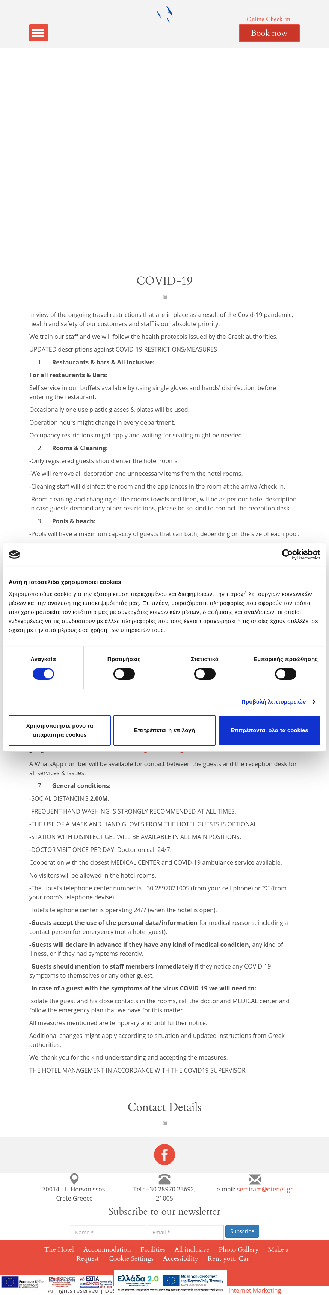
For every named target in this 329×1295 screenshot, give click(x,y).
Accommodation (107, 1249)
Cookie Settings (131, 1258)
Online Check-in (268, 19)
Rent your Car (228, 1258)
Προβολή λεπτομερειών (273, 701)
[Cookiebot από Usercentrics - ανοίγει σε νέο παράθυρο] (287, 554)
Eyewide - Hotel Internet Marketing (232, 1290)
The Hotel (59, 1249)
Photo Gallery (238, 1249)
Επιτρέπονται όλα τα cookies (269, 730)
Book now (269, 33)
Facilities (152, 1249)
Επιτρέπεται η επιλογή (164, 730)
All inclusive (192, 1249)
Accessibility (180, 1258)
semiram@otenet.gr (265, 1189)
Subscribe (242, 1231)
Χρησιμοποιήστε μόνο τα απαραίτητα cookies (59, 730)
